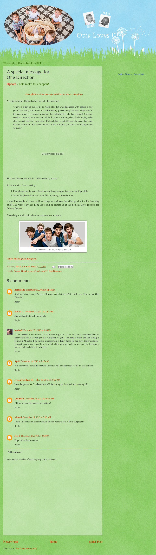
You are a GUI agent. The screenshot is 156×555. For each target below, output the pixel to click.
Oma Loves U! (41, 271)
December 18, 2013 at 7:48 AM (37, 417)
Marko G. (19, 311)
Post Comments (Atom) (26, 548)
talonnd (18, 417)
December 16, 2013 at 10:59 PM (39, 398)
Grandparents (27, 271)
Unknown (19, 398)
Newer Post (10, 541)
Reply (17, 302)
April (17, 361)
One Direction (55, 271)
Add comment (14, 452)
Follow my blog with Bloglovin (22, 258)
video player (77, 94)
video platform (32, 94)
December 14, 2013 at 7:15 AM (34, 361)
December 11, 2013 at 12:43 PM (40, 290)
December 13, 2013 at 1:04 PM (37, 330)
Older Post (95, 541)
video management (48, 94)
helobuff (18, 330)
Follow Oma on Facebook (131, 74)
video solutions (64, 94)
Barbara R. (19, 290)
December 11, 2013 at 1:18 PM (39, 311)
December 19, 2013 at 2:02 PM (35, 436)
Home (53, 541)
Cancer (17, 271)
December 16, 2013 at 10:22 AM (45, 380)
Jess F (17, 436)
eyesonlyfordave (22, 380)
